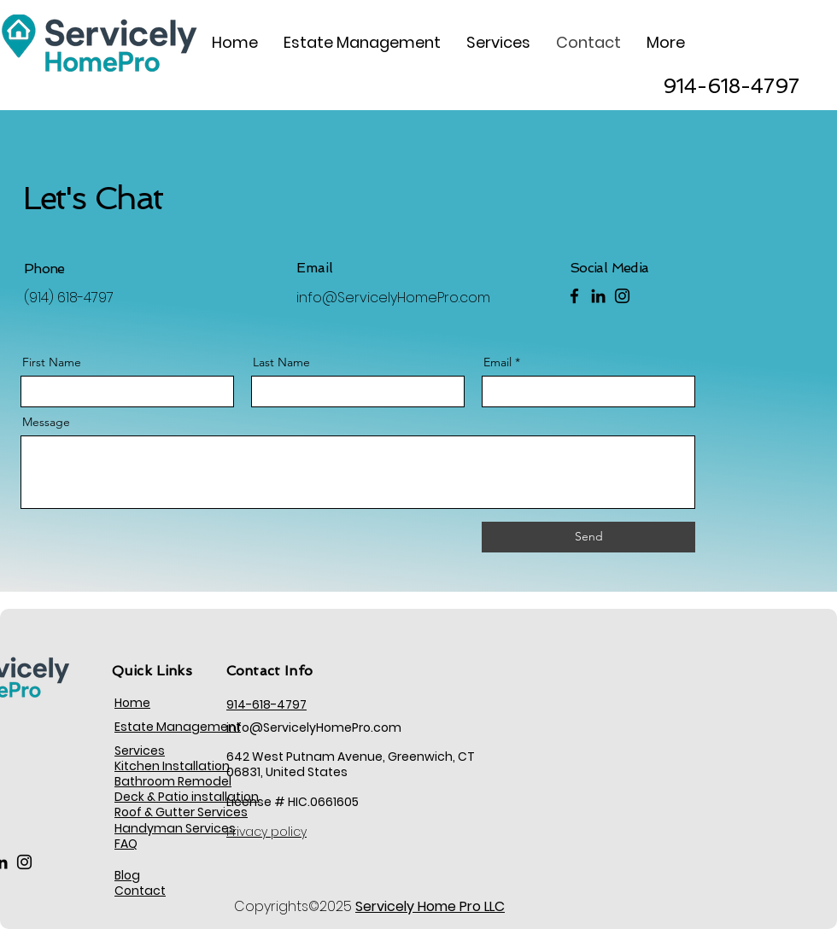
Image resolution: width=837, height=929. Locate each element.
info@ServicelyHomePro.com (393, 297)
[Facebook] (574, 296)
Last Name (281, 362)
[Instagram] (622, 296)
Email (497, 362)
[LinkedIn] (598, 296)
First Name (51, 362)
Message (46, 422)
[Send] (588, 537)
